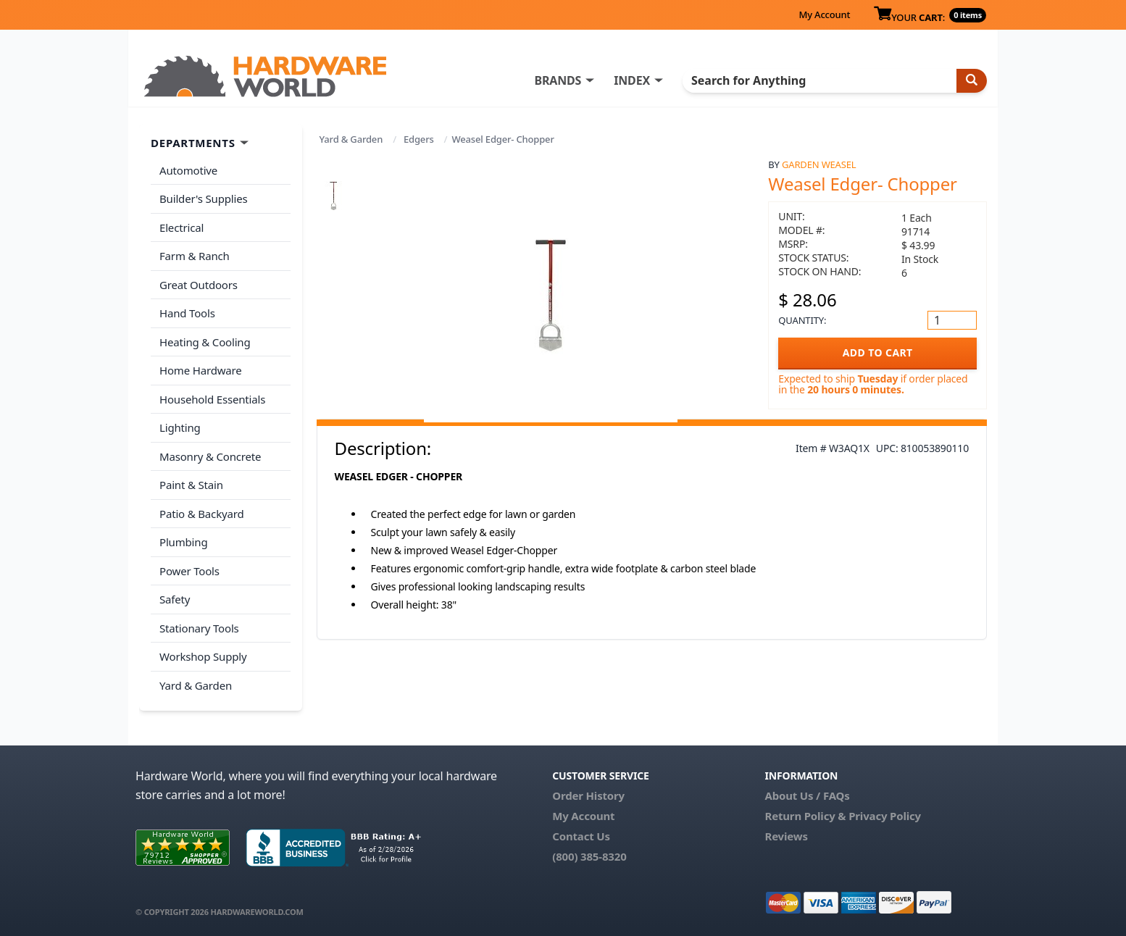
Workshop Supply (203, 656)
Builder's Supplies (203, 198)
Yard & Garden (351, 139)
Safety (174, 599)
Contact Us (581, 836)
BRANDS (557, 80)
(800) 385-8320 (589, 856)
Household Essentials (212, 399)
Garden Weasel (819, 164)
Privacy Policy (884, 815)
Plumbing (183, 542)
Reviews (785, 836)
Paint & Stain (191, 484)
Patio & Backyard (201, 513)
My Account (824, 14)
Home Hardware (200, 370)
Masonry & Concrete (210, 456)
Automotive (188, 170)
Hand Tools (187, 313)
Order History (588, 795)
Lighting (180, 427)
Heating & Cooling (205, 342)
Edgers (419, 139)
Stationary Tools (199, 628)
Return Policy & (805, 815)
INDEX (632, 80)
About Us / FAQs (806, 795)
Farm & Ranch (194, 255)
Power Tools (189, 571)
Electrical (181, 227)
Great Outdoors (198, 284)
